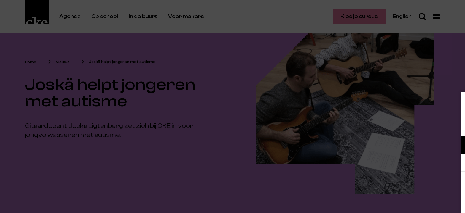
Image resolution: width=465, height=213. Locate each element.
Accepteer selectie (414, 202)
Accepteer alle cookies (415, 185)
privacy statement (391, 126)
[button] (408, 145)
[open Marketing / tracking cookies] (455, 163)
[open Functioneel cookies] (455, 145)
